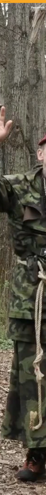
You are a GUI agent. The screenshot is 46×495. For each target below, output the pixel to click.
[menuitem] (16, 1)
